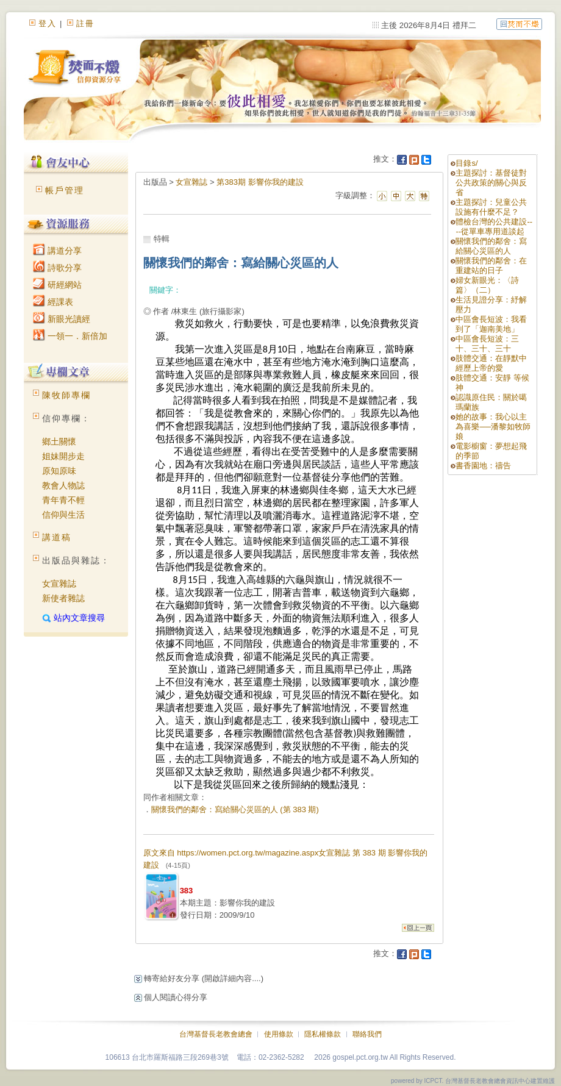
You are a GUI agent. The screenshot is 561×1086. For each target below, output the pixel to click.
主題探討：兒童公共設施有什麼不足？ (491, 207)
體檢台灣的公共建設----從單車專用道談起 (494, 226)
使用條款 (278, 1034)
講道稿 (56, 537)
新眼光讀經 (61, 319)
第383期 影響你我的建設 (259, 182)
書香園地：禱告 (483, 465)
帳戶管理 (64, 190)
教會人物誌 (63, 485)
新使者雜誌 (63, 598)
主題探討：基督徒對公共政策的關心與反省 (491, 182)
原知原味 (59, 471)
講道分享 (57, 250)
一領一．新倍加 (70, 336)
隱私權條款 (322, 1034)
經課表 (53, 302)
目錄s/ (466, 163)
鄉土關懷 (59, 441)
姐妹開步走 (63, 456)
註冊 (85, 23)
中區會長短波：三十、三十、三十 (487, 343)
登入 (47, 23)
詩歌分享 (57, 268)
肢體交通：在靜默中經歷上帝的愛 (491, 363)
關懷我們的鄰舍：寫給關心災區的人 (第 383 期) (235, 809)
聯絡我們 (367, 1034)
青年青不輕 (63, 500)
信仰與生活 (63, 515)
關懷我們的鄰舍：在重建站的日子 (491, 265)
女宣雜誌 (59, 583)
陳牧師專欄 (66, 395)
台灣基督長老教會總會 (215, 1034)
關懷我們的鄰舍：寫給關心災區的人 (491, 246)
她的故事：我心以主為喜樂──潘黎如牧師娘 (493, 426)
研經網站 (57, 285)
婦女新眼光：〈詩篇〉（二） (487, 285)
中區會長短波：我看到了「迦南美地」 (491, 324)
